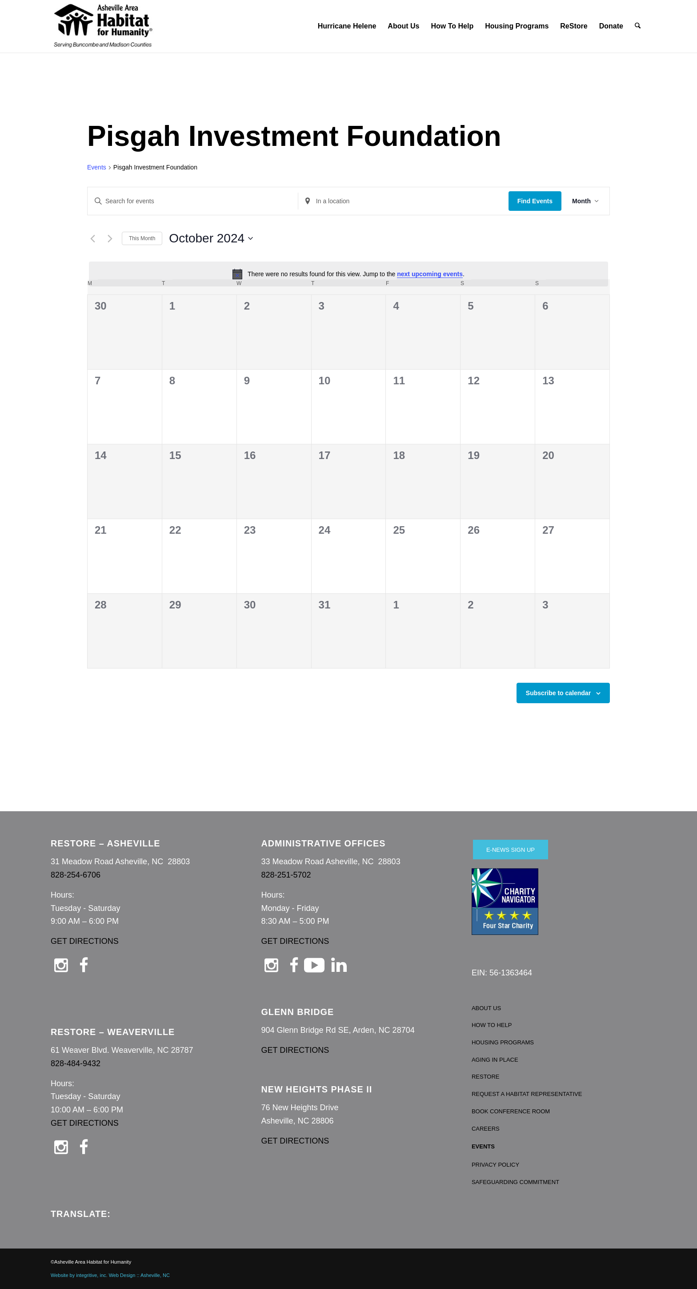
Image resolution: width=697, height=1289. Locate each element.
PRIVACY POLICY (495, 1164)
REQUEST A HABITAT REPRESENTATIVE (527, 1094)
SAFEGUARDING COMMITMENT (515, 1182)
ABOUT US (486, 1008)
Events (96, 167)
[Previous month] (92, 238)
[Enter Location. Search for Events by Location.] (403, 201)
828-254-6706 (75, 874)
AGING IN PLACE (495, 1059)
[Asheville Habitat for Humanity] (103, 26)
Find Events (535, 201)
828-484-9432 (75, 1063)
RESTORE (486, 1076)
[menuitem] (347, 26)
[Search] (638, 26)
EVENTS (483, 1146)
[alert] (348, 274)
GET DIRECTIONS (85, 941)
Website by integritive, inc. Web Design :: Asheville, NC (110, 1275)
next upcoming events (430, 274)
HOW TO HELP (492, 1025)
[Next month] (109, 238)
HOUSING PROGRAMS (503, 1042)
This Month (142, 238)
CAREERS (486, 1128)
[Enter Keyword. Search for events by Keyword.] (193, 201)
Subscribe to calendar (558, 693)
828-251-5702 (286, 874)
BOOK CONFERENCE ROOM (511, 1111)
